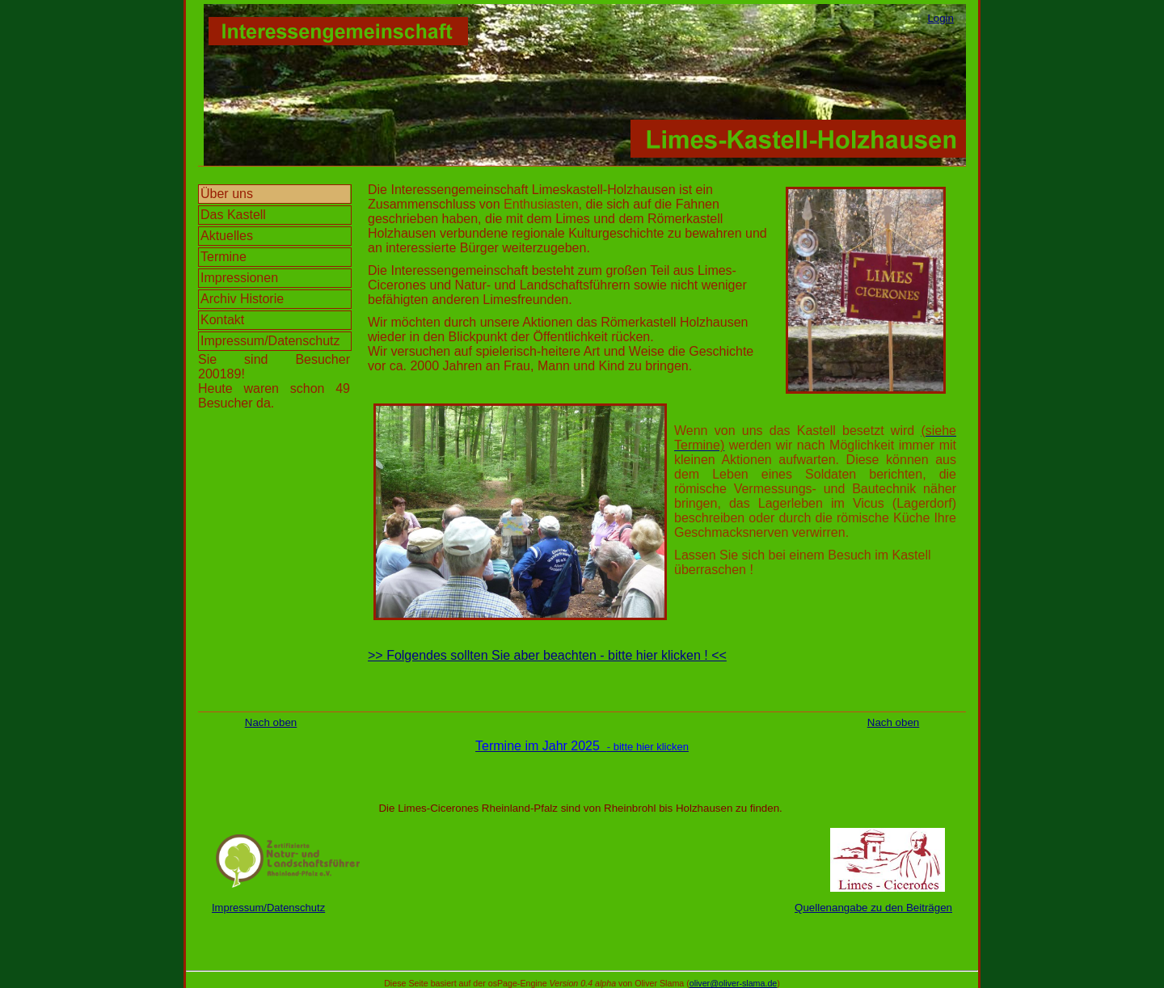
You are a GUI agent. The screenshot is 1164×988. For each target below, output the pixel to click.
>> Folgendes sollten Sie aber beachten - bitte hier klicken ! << (547, 655)
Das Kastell (233, 215)
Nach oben (271, 722)
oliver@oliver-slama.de (734, 983)
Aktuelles (226, 236)
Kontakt (222, 320)
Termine (223, 257)
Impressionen (239, 278)
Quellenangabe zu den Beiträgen (873, 907)
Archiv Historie (242, 299)
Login (940, 18)
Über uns (226, 194)
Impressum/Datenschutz (270, 341)
